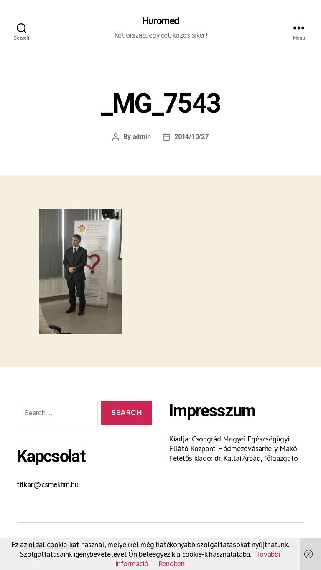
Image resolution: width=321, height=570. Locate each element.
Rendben (171, 563)
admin (141, 137)
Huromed (160, 21)
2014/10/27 (191, 137)
